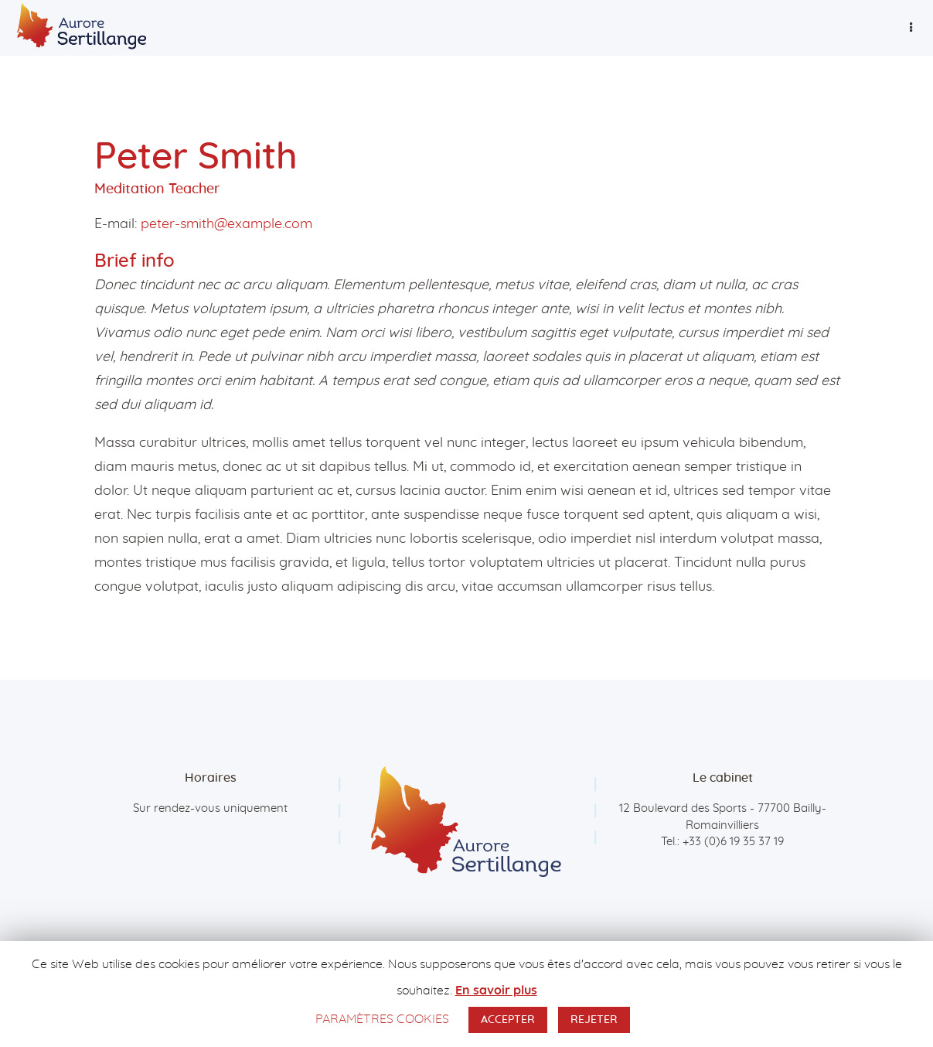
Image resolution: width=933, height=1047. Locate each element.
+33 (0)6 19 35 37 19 (733, 841)
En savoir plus (496, 990)
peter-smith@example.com (226, 224)
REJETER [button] (594, 1020)
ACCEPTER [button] (508, 1020)
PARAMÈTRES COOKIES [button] (382, 1019)
